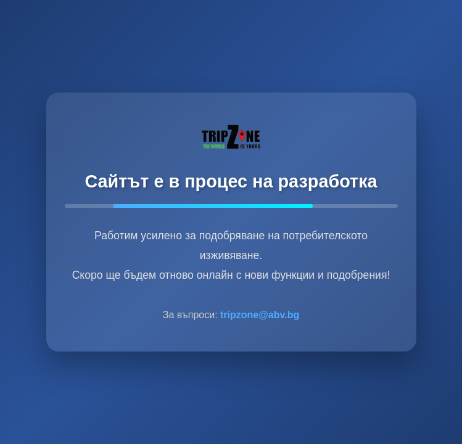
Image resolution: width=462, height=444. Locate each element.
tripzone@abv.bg (259, 315)
